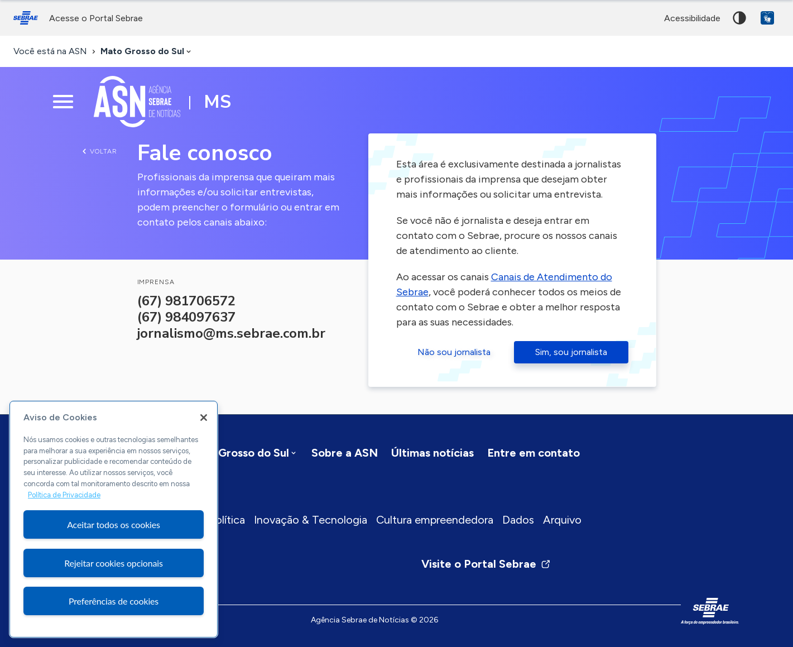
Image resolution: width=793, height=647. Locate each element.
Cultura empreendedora (434, 519)
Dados (518, 519)
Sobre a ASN (344, 452)
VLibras (767, 18)
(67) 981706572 (186, 301)
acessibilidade (692, 18)
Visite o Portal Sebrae (486, 564)
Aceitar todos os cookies (113, 524)
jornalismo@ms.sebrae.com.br (231, 333)
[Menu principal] (63, 102)
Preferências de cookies (113, 601)
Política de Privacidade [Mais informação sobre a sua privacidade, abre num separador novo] (64, 495)
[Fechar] (203, 417)
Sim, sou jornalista (571, 352)
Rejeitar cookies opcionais (113, 563)
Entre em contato (533, 452)
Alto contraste (739, 18)
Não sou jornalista (454, 352)
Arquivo (562, 519)
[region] (113, 519)
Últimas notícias (432, 452)
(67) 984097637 (186, 317)
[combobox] (146, 51)
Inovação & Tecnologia (310, 519)
